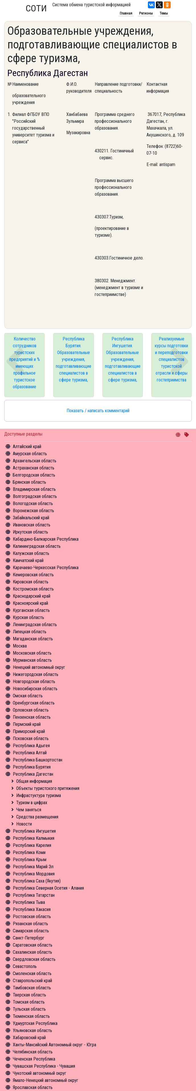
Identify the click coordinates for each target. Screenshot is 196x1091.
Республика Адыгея (31, 745)
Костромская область (33, 589)
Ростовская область (32, 916)
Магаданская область (33, 638)
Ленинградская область (35, 624)
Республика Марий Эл (33, 866)
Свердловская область (34, 959)
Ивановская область (31, 525)
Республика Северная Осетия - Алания (48, 888)
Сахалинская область (32, 952)
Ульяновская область (32, 1030)
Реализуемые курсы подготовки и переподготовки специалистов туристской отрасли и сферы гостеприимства (171, 359)
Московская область (32, 653)
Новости (24, 824)
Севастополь (25, 966)
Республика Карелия (32, 845)
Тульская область (29, 1009)
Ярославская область (33, 1087)
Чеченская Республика (34, 1059)
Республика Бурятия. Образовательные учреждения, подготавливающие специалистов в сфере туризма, (73, 359)
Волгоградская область (35, 496)
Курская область (28, 617)
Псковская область (31, 738)
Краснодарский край (31, 596)
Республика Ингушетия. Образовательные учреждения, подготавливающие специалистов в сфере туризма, (123, 359)
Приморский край (29, 731)
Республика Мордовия (34, 874)
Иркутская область (30, 532)
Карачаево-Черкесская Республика (46, 567)
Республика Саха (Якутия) (37, 881)
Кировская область (30, 582)
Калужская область (31, 553)
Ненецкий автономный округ (39, 667)
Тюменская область (31, 1016)
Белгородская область (34, 475)
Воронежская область (33, 510)
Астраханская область (33, 468)
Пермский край (27, 724)
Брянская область (29, 482)
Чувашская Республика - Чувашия (44, 1066)
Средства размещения (37, 817)
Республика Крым (29, 859)
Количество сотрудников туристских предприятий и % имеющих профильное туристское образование (24, 362)
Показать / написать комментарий (98, 410)
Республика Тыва (29, 902)
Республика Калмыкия (33, 838)
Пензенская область (32, 717)
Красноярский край (30, 603)
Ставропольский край (32, 980)
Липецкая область (29, 631)
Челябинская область (33, 1052)
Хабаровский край (29, 1037)
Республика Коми (29, 852)
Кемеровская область (33, 574)
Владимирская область (34, 489)
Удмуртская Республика (35, 1023)
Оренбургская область (34, 703)
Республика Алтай (30, 752)
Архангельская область (34, 460)
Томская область (29, 1002)
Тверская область (29, 995)
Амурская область (30, 453)
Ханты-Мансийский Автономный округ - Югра (54, 1044)
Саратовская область (32, 945)
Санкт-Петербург (28, 938)
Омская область (28, 695)
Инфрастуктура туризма (38, 795)
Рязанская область (30, 923)
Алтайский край (27, 446)
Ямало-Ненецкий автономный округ (45, 1080)
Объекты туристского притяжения (47, 788)
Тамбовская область (32, 987)
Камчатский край (28, 560)
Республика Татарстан (34, 895)
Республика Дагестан (33, 774)
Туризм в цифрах (31, 802)
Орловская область (31, 710)
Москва (20, 646)
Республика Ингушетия (34, 831)
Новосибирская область (35, 688)
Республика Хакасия (32, 909)
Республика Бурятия (32, 767)
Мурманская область (32, 660)
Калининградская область (37, 546)
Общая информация (34, 781)
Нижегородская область (35, 674)
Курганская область (31, 610)
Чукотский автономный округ (39, 1073)
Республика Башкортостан (37, 760)
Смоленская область (32, 973)
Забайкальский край (31, 517)
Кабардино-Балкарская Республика (46, 539)
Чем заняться (28, 809)
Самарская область (31, 930)
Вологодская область (33, 503)
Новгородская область (34, 681)
